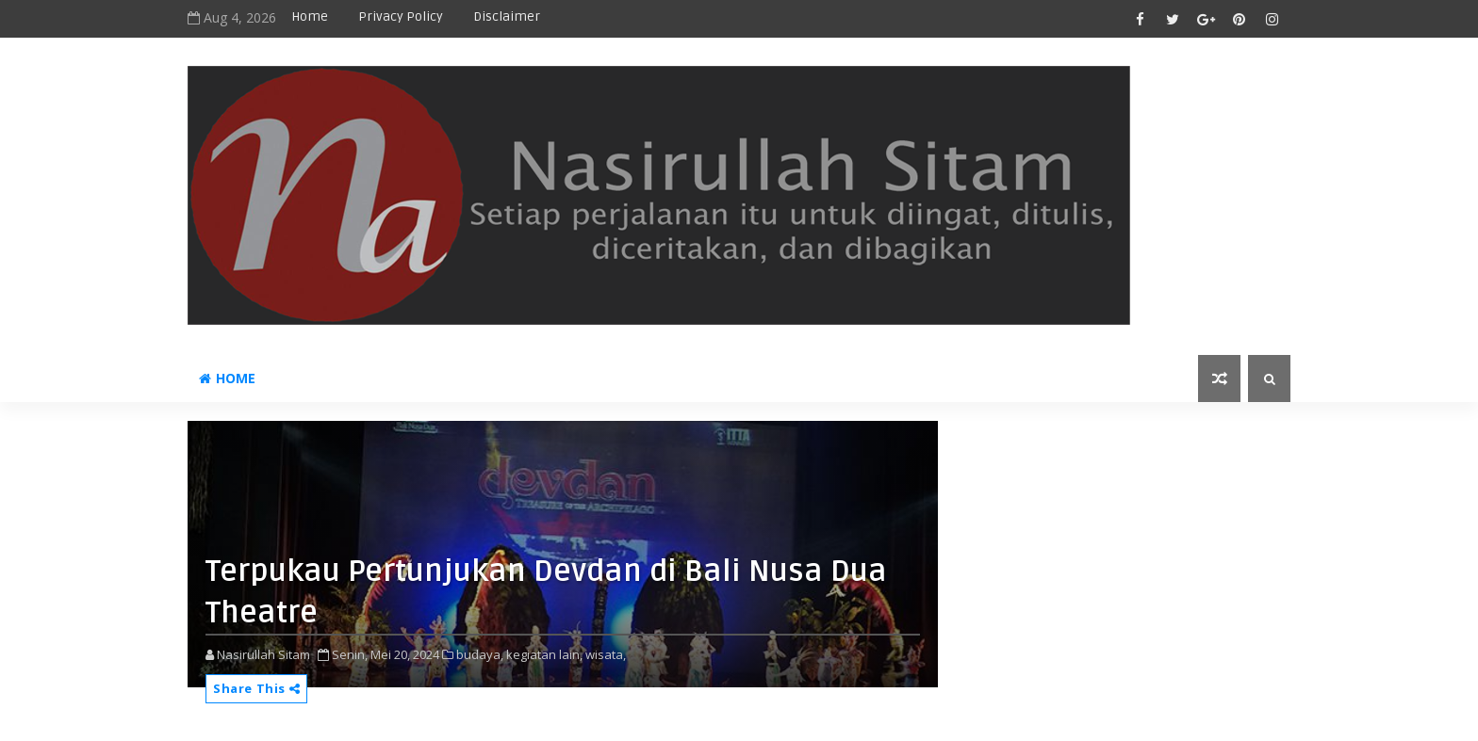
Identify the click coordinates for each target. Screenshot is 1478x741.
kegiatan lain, (544, 654)
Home (309, 16)
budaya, (479, 654)
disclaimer (506, 16)
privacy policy (400, 16)
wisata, (605, 654)
